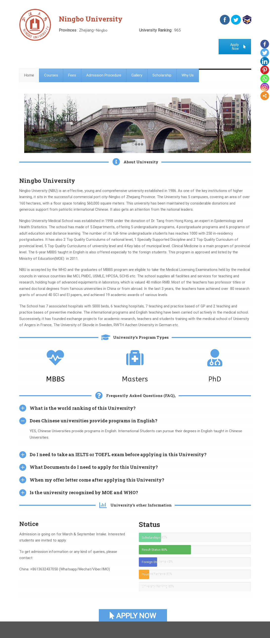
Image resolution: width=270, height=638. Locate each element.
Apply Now (238, 47)
